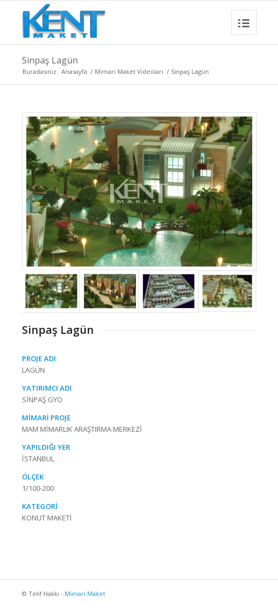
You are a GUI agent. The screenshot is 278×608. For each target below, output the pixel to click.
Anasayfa (74, 71)
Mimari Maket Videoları (129, 71)
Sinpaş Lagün (50, 60)
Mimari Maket (85, 593)
